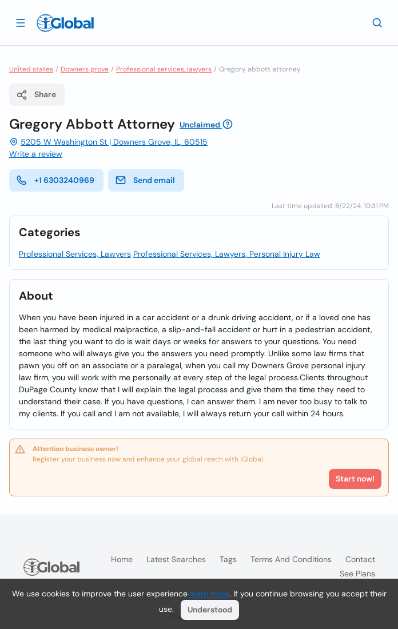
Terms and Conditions (291, 559)
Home (122, 559)
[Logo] (65, 22)
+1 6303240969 (55, 180)
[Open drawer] (20, 22)
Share (36, 95)
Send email (145, 180)
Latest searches (176, 559)
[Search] (377, 22)
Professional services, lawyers (164, 69)
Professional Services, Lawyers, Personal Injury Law (226, 254)
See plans (357, 573)
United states (31, 69)
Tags (228, 559)
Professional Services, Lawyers (75, 254)
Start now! (355, 478)
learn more (209, 593)
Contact (360, 559)
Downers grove (85, 69)
